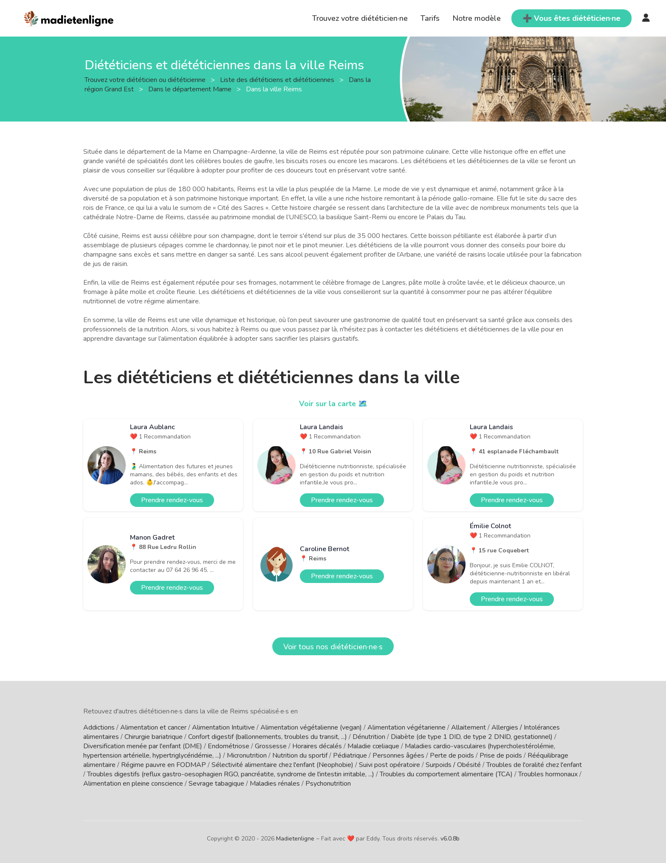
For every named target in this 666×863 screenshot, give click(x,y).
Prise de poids (501, 755)
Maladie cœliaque (373, 746)
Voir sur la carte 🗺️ (333, 404)
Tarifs (430, 18)
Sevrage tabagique (216, 783)
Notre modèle (476, 18)
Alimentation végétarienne (406, 727)
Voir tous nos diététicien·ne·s (333, 647)
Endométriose (228, 746)
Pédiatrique (350, 755)
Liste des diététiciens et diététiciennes (278, 79)
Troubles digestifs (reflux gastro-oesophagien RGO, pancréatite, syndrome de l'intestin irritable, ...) (230, 774)
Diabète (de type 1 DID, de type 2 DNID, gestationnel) (472, 736)
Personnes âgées (398, 755)
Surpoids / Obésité (453, 765)
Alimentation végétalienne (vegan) (311, 727)
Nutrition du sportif (299, 755)
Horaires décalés (317, 746)
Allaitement (468, 727)
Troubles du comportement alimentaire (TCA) (446, 774)
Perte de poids (452, 755)
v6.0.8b (450, 839)
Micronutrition (247, 755)
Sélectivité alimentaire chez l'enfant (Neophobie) (282, 765)
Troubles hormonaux (548, 774)
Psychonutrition (328, 783)
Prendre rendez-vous (172, 500)
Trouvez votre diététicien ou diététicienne (146, 79)
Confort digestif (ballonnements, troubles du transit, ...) (267, 736)
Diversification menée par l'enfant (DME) (142, 746)
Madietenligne (295, 839)
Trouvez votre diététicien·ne (360, 18)
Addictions (99, 727)
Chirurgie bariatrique (153, 736)
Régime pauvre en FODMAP (163, 765)
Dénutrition (369, 736)
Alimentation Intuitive (223, 727)
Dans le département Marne (190, 88)
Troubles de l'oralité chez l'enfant (534, 765)
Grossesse (271, 746)
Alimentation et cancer (153, 727)
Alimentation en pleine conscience (133, 783)
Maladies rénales (275, 783)
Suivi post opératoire (389, 765)
